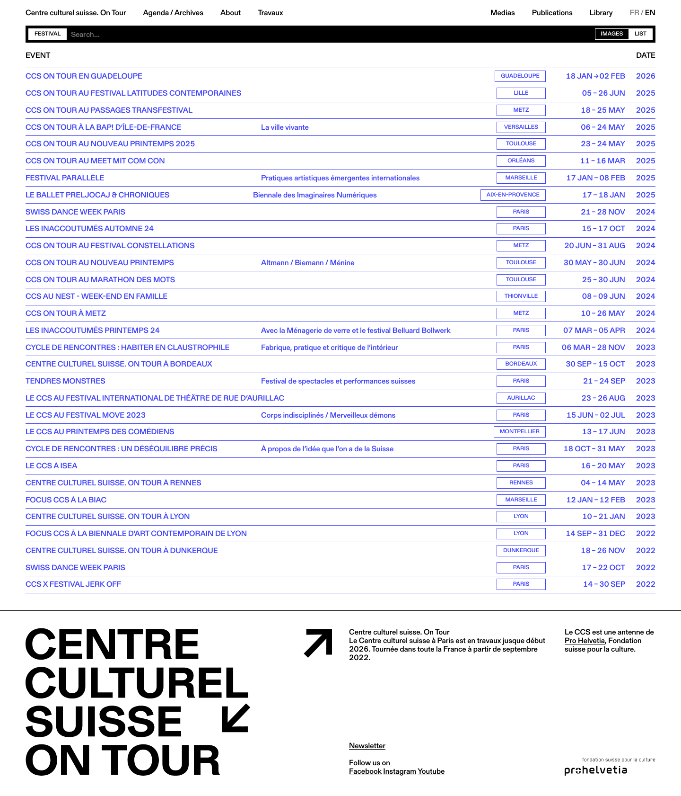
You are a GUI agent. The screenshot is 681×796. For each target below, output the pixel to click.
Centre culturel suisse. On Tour (76, 13)
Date (645, 55)
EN (650, 13)
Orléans (520, 162)
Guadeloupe (520, 76)
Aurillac (521, 400)
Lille (521, 93)
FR (635, 13)
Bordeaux (521, 366)
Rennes (521, 486)
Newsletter (367, 748)
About (230, 13)
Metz (521, 111)
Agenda (156, 13)
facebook (365, 774)
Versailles (521, 128)
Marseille (521, 179)
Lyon (521, 520)
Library (601, 13)
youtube (431, 774)
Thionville (521, 298)
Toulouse (521, 145)
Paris (521, 213)
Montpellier (520, 434)
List (640, 34)
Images (612, 34)
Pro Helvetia (585, 643)
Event (38, 55)
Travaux (270, 13)
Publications (552, 13)
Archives (189, 13)
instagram (399, 774)
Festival (48, 34)
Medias (502, 13)
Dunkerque (521, 554)
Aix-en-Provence (513, 196)
